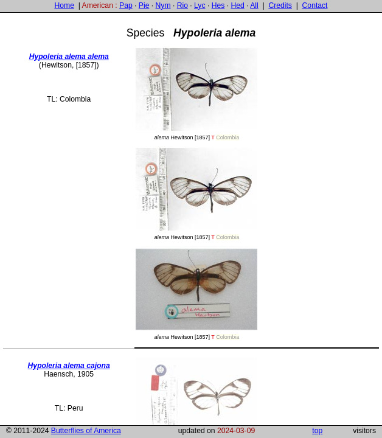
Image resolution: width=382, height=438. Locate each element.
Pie (144, 5)
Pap (126, 5)
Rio (182, 5)
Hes (218, 5)
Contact (315, 5)
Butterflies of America (86, 430)
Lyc (199, 5)
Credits (280, 5)
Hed (237, 5)
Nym (163, 5)
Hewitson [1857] (196, 93)
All (254, 5)
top (317, 430)
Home (64, 5)
